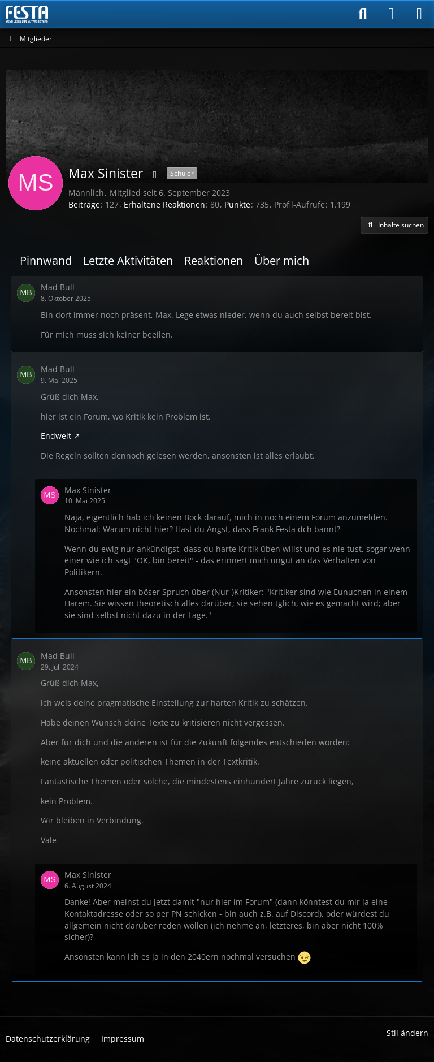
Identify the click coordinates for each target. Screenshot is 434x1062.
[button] (394, 225)
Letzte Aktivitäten (128, 260)
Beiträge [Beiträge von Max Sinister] (84, 204)
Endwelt (56, 435)
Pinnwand (46, 260)
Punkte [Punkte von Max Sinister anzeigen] (237, 204)
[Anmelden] (391, 14)
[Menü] (419, 14)
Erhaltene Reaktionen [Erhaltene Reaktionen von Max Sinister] (164, 204)
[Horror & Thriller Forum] (26, 14)
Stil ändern (407, 1033)
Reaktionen (213, 260)
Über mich (281, 260)
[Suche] (362, 14)
